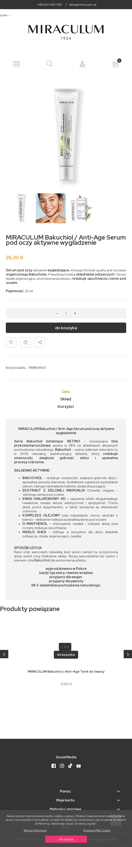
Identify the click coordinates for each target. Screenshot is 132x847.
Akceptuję (66, 839)
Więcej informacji (35, 830)
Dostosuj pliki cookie (97, 830)
